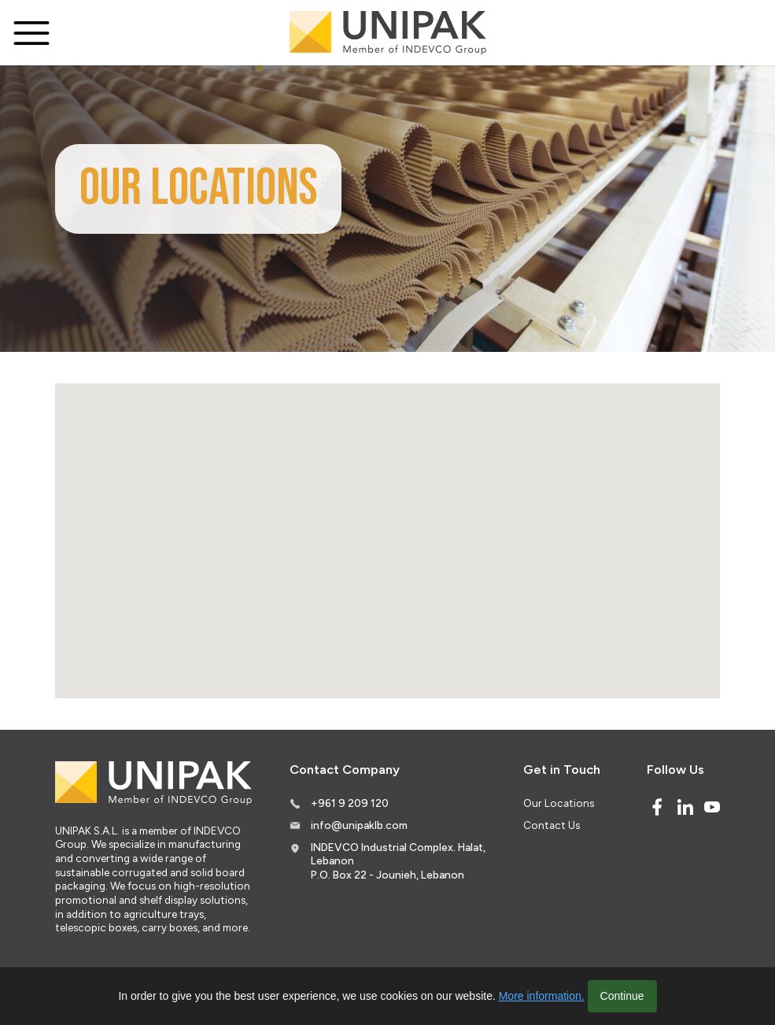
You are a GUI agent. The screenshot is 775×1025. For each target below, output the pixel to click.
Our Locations (558, 803)
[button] (363, 513)
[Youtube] (712, 806)
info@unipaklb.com (359, 825)
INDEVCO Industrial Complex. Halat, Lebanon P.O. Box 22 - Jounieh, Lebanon (398, 861)
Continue (622, 996)
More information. (542, 996)
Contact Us (551, 825)
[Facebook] (657, 807)
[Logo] (388, 33)
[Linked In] (685, 807)
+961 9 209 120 (350, 803)
